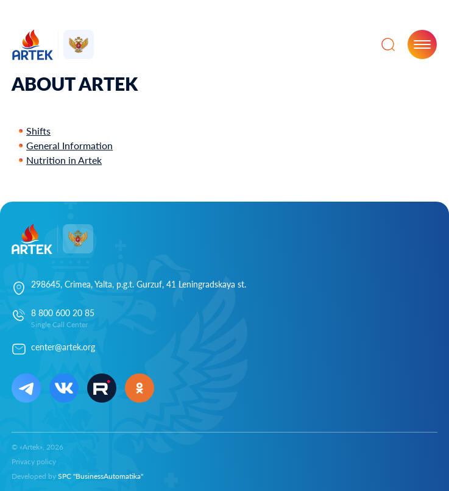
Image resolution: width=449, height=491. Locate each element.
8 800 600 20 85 (62, 313)
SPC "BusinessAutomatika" (100, 476)
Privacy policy (34, 461)
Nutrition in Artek (64, 160)
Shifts (38, 130)
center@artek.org (63, 347)
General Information (69, 145)
